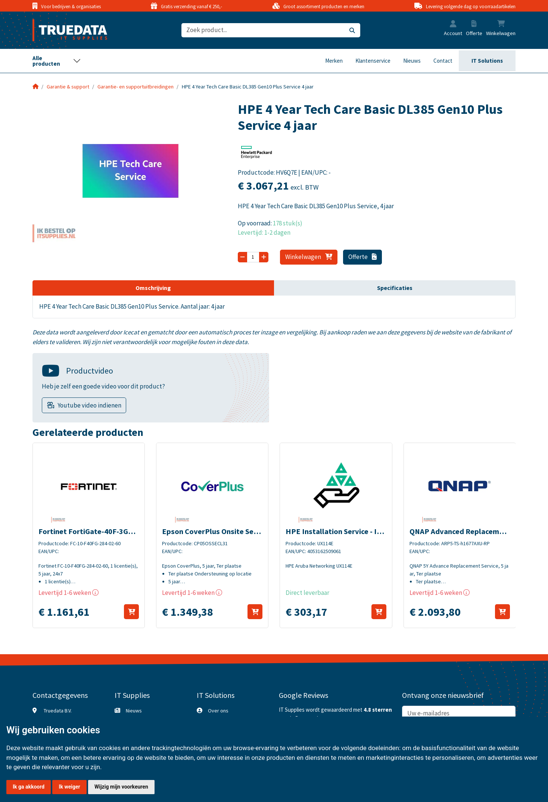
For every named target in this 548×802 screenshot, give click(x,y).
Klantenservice (372, 60)
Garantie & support (68, 86)
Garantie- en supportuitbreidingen (135, 86)
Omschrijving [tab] (153, 287)
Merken (334, 60)
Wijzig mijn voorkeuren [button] (121, 787)
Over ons (218, 710)
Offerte (362, 257)
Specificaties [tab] (394, 287)
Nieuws (412, 60)
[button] (453, 24)
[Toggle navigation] (56, 61)
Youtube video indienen (89, 405)
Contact (442, 60)
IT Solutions (487, 60)
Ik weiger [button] (69, 787)
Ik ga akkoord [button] (28, 787)
